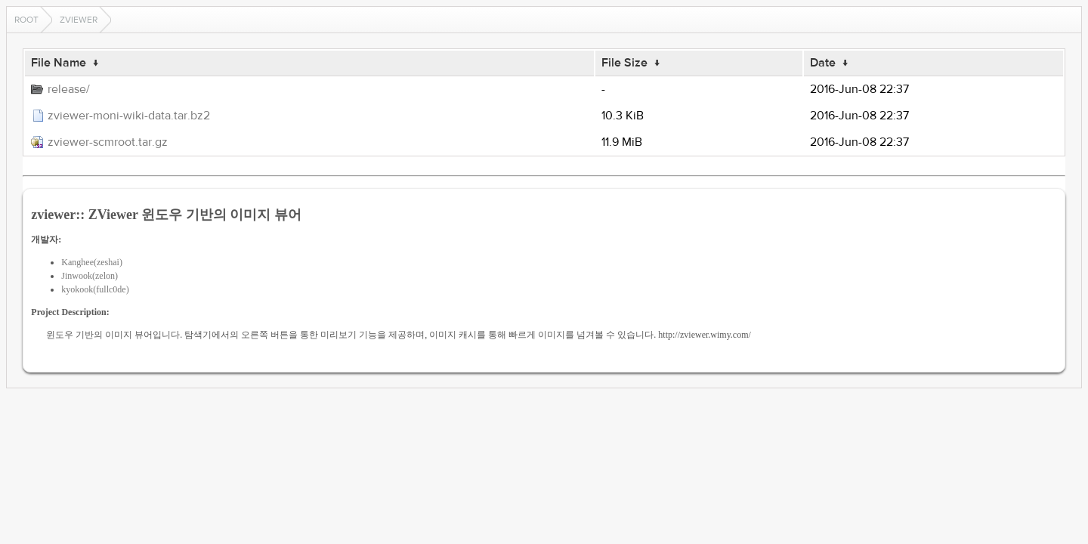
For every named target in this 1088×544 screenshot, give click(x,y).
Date (823, 62)
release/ (69, 89)
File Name (58, 62)
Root (26, 20)
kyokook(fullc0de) (94, 289)
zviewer (78, 20)
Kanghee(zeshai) (91, 262)
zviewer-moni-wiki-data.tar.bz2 (129, 115)
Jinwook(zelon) (89, 275)
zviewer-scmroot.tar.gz (108, 142)
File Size (624, 62)
